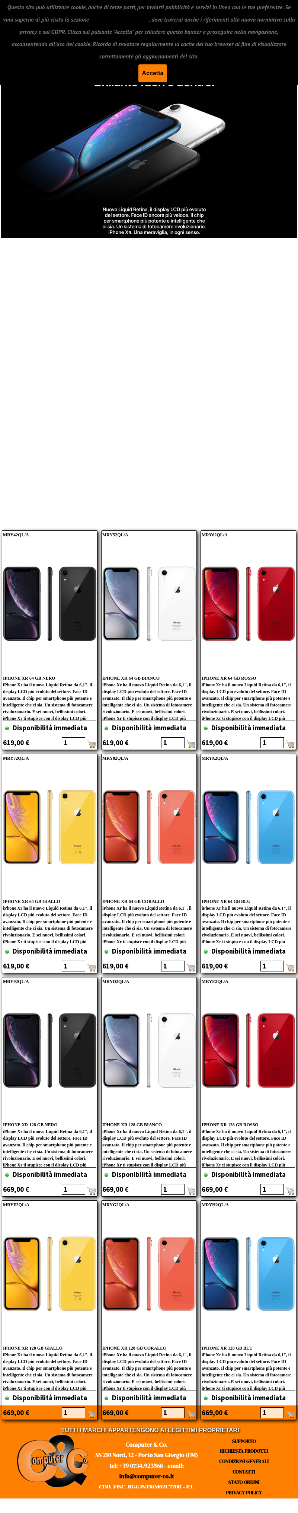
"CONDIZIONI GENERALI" (119, 19)
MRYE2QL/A (215, 981)
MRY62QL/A (215, 534)
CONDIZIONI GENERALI (244, 1461)
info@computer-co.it (146, 1476)
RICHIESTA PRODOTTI (244, 1450)
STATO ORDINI (244, 1482)
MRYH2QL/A (215, 1204)
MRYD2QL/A (115, 981)
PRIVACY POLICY (244, 1492)
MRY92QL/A (16, 981)
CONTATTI (244, 1471)
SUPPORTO (244, 1441)
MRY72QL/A (16, 758)
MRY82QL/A (115, 758)
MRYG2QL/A (115, 1204)
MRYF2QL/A (16, 1204)
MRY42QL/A (16, 534)
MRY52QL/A (115, 534)
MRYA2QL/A (215, 758)
